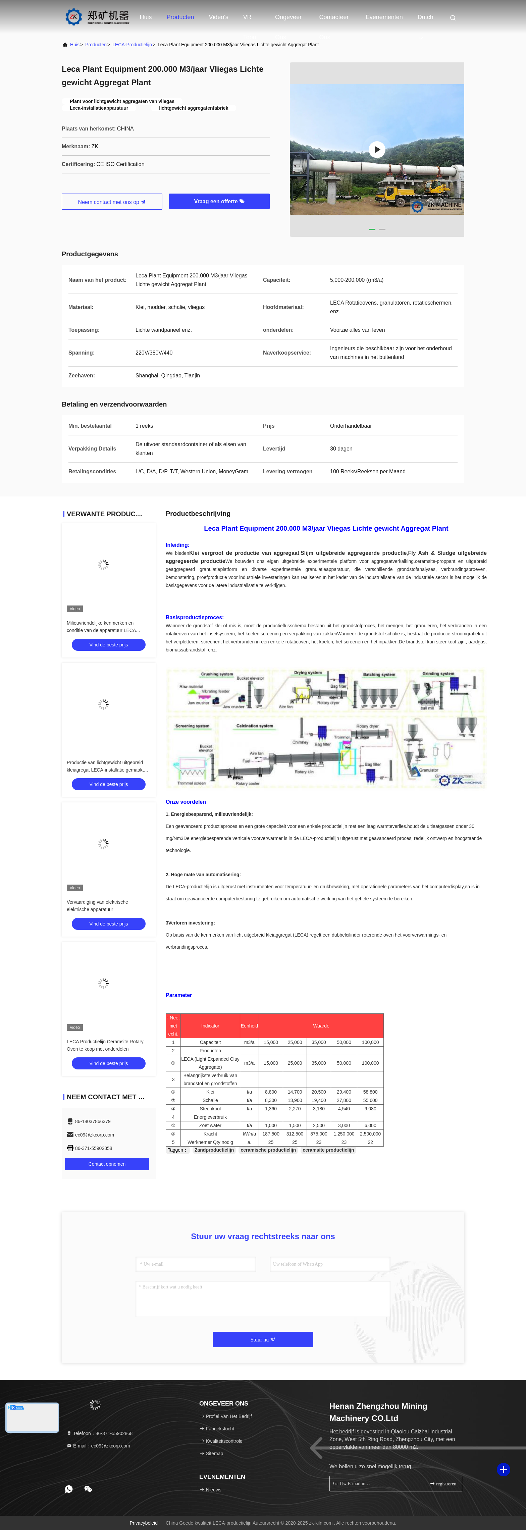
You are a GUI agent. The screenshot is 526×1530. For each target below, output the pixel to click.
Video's (218, 17)
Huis (146, 17)
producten (96, 44)
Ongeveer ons (288, 20)
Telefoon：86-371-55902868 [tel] (99, 1433)
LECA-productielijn (132, 44)
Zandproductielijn (214, 1150)
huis (75, 44)
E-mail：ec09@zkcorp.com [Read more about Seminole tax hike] (98, 1445)
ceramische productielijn (268, 1150)
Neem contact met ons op (112, 202)
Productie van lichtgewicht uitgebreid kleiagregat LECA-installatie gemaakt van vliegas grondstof (105, 770)
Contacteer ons (334, 20)
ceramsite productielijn (328, 1150)
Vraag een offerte (219, 201)
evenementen (384, 17)
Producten (180, 17)
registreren (443, 1483)
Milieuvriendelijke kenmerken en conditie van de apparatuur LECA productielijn (101, 630)
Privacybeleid (144, 1523)
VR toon (249, 20)
